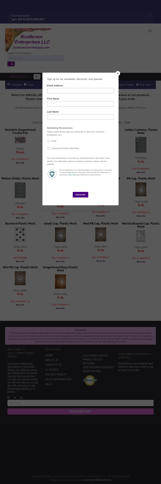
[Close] (117, 73)
